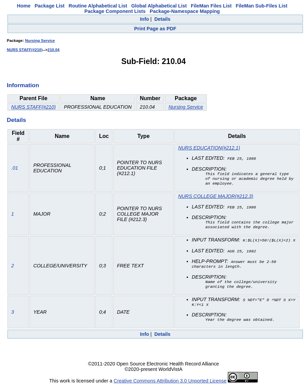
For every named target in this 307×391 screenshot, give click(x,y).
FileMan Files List (211, 6)
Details (162, 19)
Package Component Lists (115, 11)
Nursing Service (40, 40)
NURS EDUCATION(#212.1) (209, 148)
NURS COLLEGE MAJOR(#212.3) (215, 198)
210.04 (53, 50)
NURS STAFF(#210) (24, 50)
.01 (14, 169)
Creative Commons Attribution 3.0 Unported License (170, 385)
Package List (50, 6)
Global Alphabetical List (159, 6)
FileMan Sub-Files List (261, 6)
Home (24, 6)
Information (23, 85)
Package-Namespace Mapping (185, 11)
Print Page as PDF (155, 28)
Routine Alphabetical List (98, 6)
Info (144, 19)
